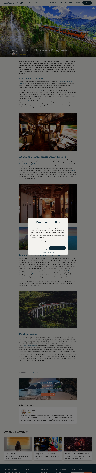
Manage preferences (48, 252)
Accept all (57, 248)
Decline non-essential (38, 248)
